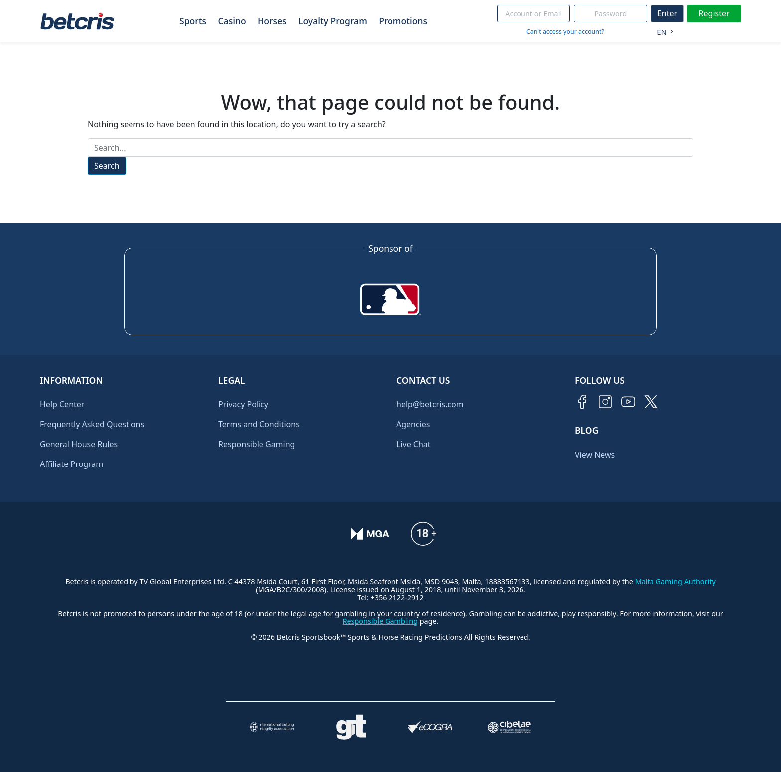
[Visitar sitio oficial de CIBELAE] (509, 727)
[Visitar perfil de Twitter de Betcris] (651, 401)
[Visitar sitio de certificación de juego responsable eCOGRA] (430, 727)
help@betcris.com (430, 404)
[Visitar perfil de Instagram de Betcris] (605, 401)
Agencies (413, 424)
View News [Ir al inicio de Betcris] (595, 454)
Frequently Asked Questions (92, 424)
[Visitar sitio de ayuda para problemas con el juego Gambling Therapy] (351, 727)
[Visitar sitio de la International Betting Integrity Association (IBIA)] (272, 727)
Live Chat (413, 444)
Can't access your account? (565, 31)
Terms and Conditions (259, 424)
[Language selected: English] (662, 29)
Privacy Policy (243, 404)
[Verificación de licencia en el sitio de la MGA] (370, 534)
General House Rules (79, 444)
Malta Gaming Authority (675, 581)
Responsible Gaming (256, 444)
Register (714, 13)
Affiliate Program (71, 464)
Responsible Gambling (380, 621)
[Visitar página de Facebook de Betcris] (582, 401)
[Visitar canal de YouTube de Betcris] (628, 401)
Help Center (62, 404)
